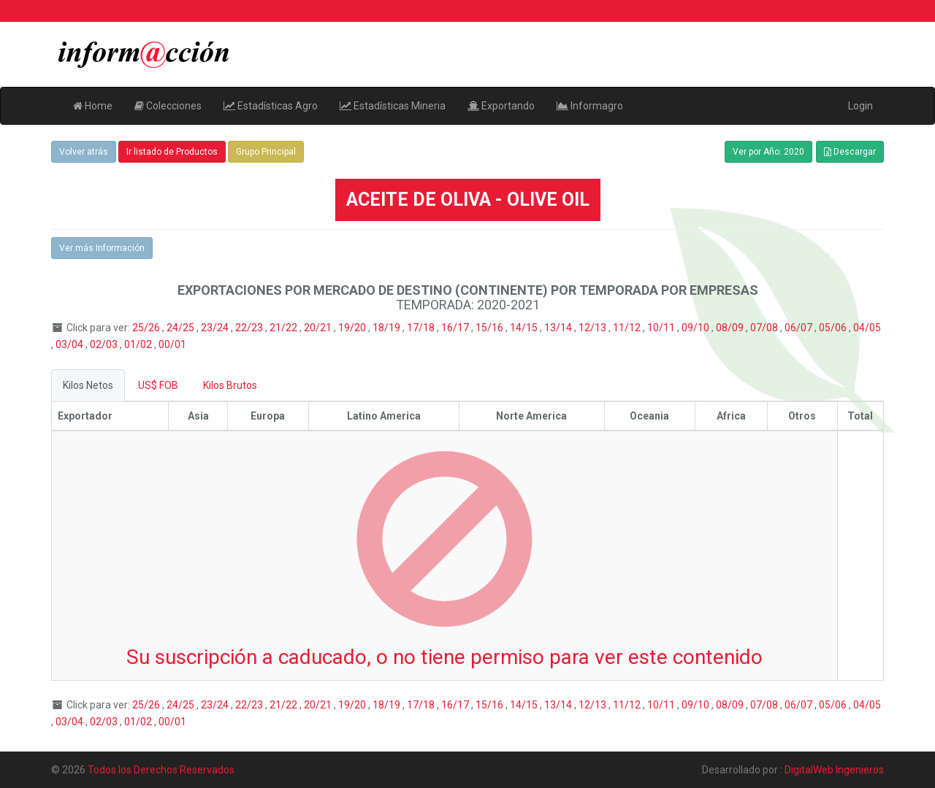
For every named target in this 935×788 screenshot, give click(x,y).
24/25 (181, 327)
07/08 (765, 327)
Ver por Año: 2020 (768, 152)
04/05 (867, 327)
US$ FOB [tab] (158, 385)
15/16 (490, 327)
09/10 (696, 327)
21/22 (284, 327)
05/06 (834, 327)
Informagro (590, 106)
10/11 (662, 327)
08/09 (731, 327)
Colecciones (168, 106)
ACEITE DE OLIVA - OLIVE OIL (467, 199)
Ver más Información (102, 248)
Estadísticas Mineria (393, 106)
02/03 (105, 344)
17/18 (422, 327)
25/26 (147, 327)
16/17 (456, 327)
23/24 (216, 327)
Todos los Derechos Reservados (161, 770)
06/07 (799, 327)
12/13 (593, 327)
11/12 (628, 327)
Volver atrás (83, 152)
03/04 (70, 344)
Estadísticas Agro (271, 106)
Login (860, 106)
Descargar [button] (850, 152)
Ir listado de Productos (172, 152)
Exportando (501, 106)
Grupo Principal (266, 152)
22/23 (250, 327)
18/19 (387, 327)
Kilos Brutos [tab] (230, 385)
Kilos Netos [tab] (88, 385)
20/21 (319, 327)
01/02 (139, 344)
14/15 (525, 327)
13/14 (559, 327)
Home (92, 106)
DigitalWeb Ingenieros (834, 770)
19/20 (353, 327)
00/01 (172, 344)
